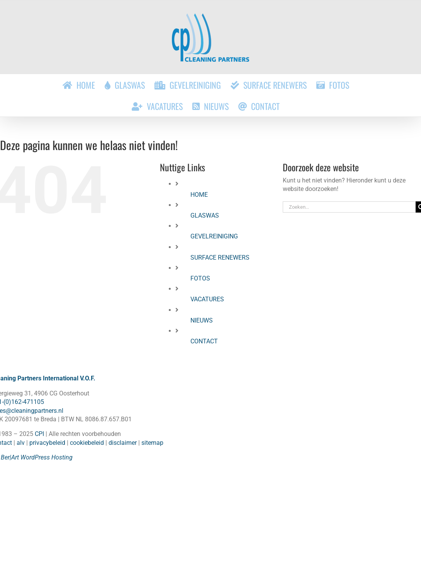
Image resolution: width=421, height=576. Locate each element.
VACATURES (207, 299)
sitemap (152, 442)
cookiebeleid (87, 442)
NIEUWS (201, 320)
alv (21, 442)
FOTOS (200, 278)
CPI (39, 433)
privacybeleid (47, 442)
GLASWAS (204, 215)
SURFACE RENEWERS (220, 257)
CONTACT (204, 341)
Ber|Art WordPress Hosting (37, 457)
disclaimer (123, 442)
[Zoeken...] (349, 207)
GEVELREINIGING (214, 236)
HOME (199, 194)
